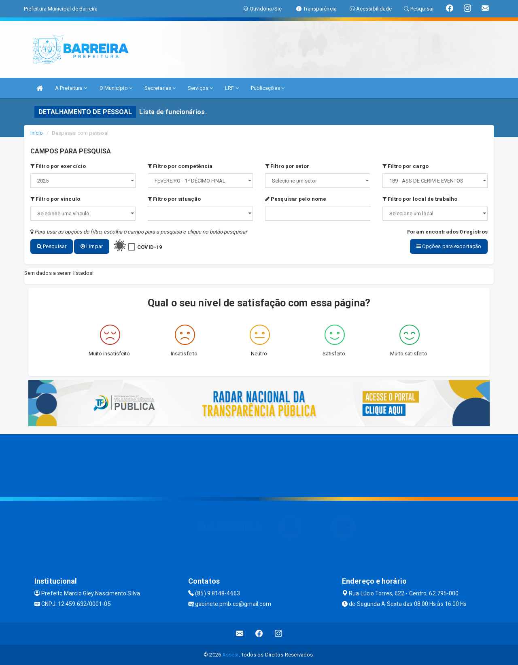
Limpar (92, 246)
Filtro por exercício (58, 166)
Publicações (267, 88)
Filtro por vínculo (55, 199)
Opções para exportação (448, 246)
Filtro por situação (174, 199)
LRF (232, 88)
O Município (116, 88)
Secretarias (160, 88)
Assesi (230, 655)
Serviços (200, 88)
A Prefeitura (71, 88)
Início (36, 133)
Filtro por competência (180, 166)
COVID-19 (149, 247)
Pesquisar (51, 246)
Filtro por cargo (405, 166)
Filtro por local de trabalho (419, 199)
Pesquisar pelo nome (295, 199)
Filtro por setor (287, 166)
